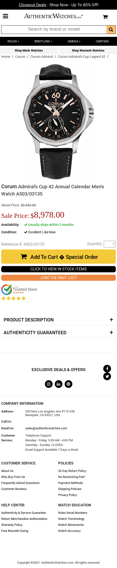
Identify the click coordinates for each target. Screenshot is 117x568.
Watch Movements (71, 525)
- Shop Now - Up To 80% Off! (58, 4)
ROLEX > (13, 41)
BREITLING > (43, 41)
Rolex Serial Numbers (72, 513)
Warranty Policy (11, 525)
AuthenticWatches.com (57, 16)
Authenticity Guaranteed (35, 332)
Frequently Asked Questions (20, 483)
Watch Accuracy (69, 531)
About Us (7, 471)
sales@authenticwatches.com (46, 428)
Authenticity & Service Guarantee (23, 513)
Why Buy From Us (13, 477)
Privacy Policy (67, 495)
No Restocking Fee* (71, 477)
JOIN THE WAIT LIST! (58, 277)
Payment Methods (70, 483)
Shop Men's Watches (29, 50)
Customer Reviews (14, 489)
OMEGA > (74, 41)
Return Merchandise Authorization (24, 519)
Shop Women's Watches (88, 50)
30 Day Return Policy (72, 471)
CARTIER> (103, 41)
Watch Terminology (71, 519)
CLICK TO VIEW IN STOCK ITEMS (58, 269)
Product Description (29, 320)
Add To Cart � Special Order (64, 257)
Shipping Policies (70, 489)
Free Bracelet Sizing (14, 531)
